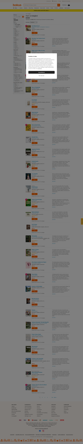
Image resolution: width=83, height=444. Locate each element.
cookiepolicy (40, 68)
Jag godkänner (41, 72)
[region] (41, 66)
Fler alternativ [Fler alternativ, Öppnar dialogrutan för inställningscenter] (41, 75)
